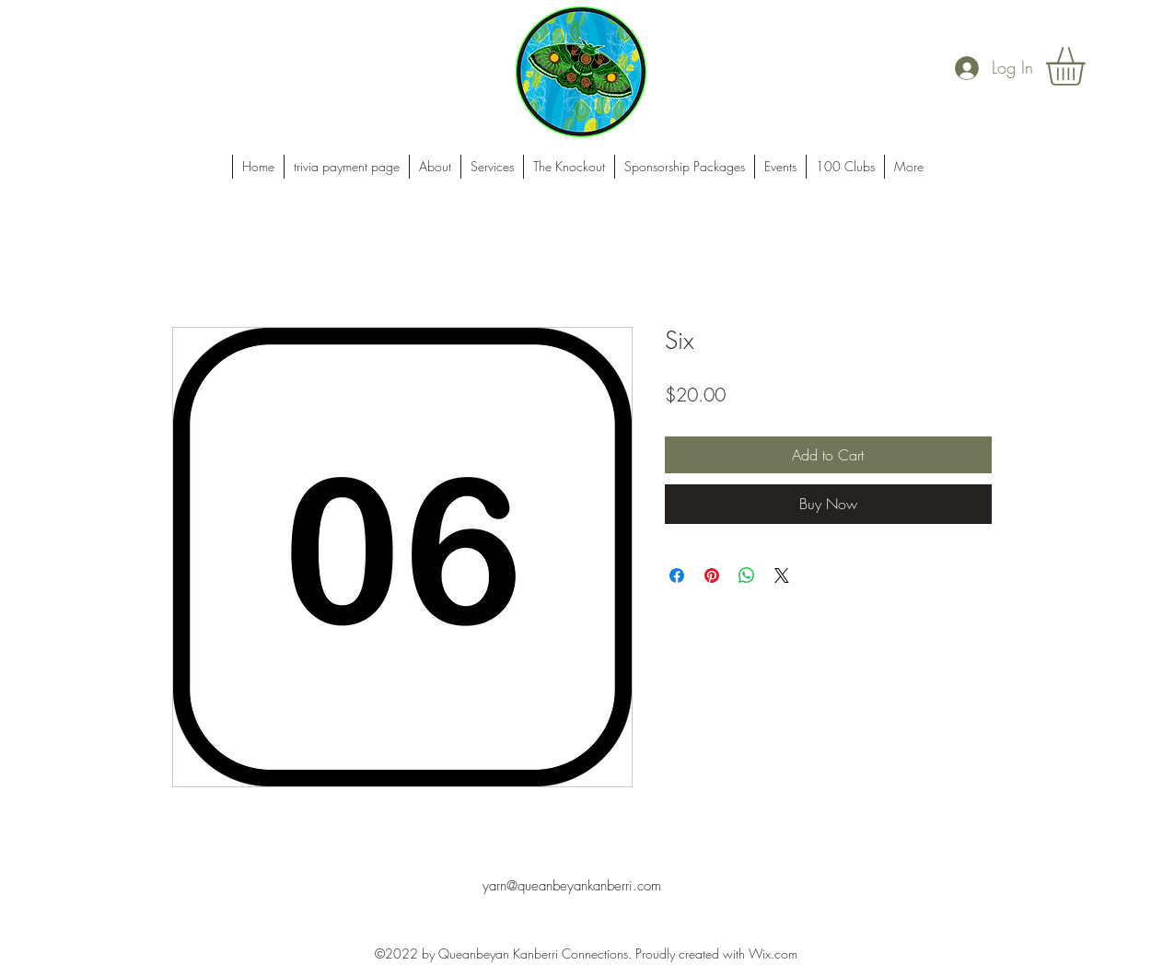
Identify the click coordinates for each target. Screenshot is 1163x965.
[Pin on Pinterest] (712, 575)
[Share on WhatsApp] (747, 575)
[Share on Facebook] (677, 575)
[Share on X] (782, 575)
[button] (1088, 66)
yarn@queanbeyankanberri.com (572, 886)
